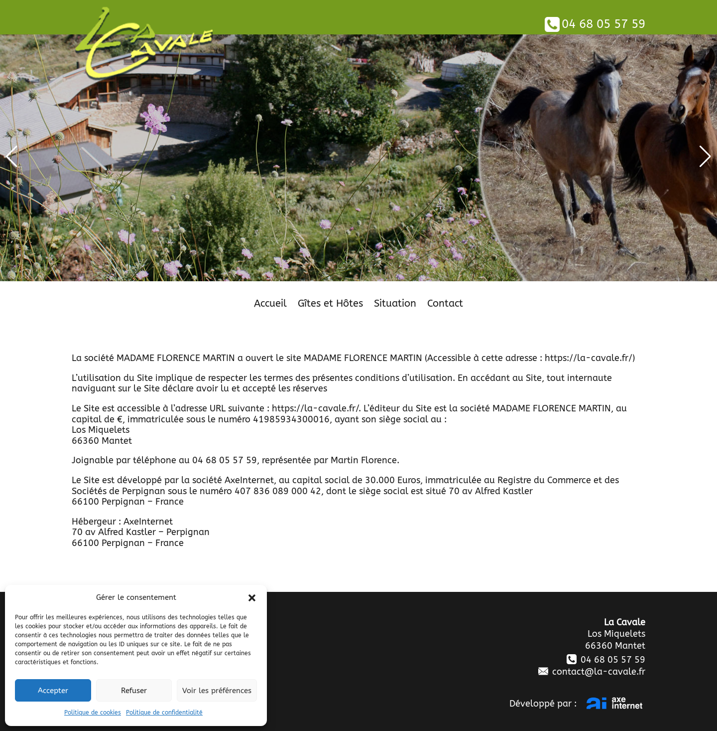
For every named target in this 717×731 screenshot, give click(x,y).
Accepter (53, 690)
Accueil (270, 304)
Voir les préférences (216, 690)
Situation (395, 304)
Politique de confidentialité (164, 712)
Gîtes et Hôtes (330, 304)
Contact (445, 304)
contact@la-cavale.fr (591, 671)
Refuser (134, 690)
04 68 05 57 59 (595, 24)
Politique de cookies (92, 712)
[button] (252, 598)
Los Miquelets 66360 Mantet (615, 639)
